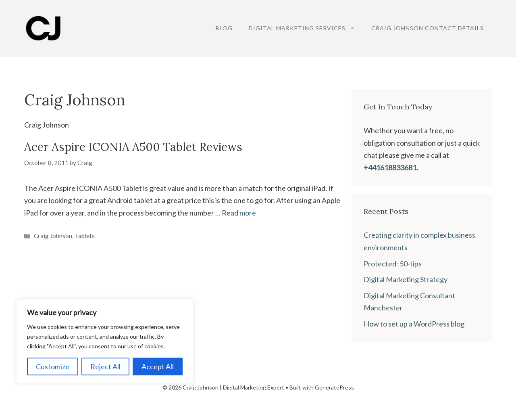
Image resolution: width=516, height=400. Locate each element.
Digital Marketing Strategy (405, 279)
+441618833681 (390, 167)
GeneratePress (334, 387)
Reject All (105, 366)
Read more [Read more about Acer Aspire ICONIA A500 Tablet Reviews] (239, 212)
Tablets (85, 235)
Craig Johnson (53, 235)
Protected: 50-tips (393, 263)
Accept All (157, 366)
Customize (52, 366)
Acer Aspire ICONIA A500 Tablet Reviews (133, 147)
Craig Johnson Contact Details (427, 28)
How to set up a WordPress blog (414, 323)
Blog (224, 28)
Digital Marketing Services (306, 28)
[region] (105, 341)
